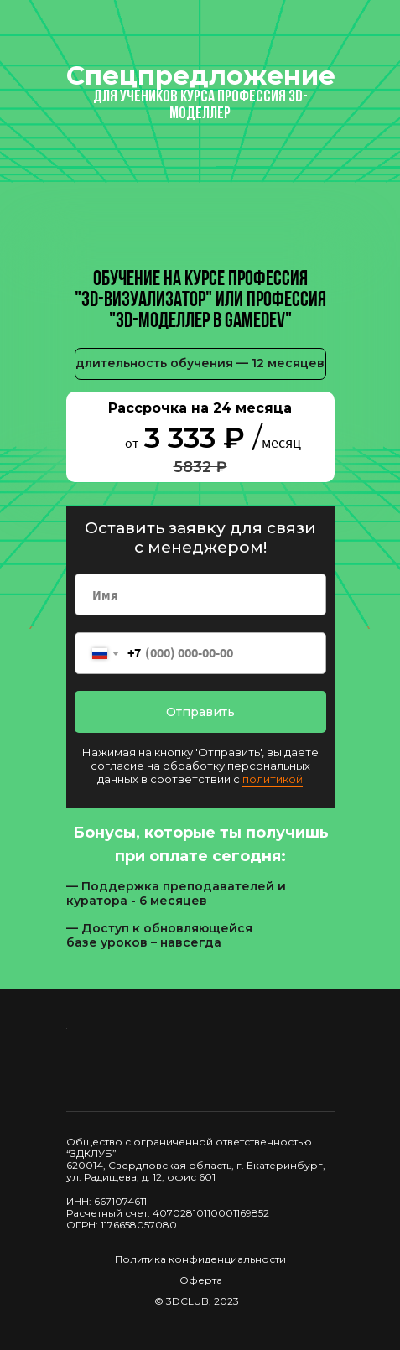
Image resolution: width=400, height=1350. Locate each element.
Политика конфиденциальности (200, 1259)
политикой (272, 779)
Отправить (200, 711)
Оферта (200, 1280)
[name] (200, 594)
